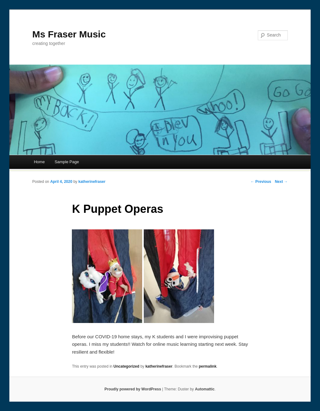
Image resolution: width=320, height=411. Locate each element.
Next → (281, 181)
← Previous (261, 181)
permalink (208, 366)
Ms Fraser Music (69, 34)
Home (39, 161)
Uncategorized (126, 366)
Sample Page (67, 161)
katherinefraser (92, 181)
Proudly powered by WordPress (132, 389)
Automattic (205, 389)
